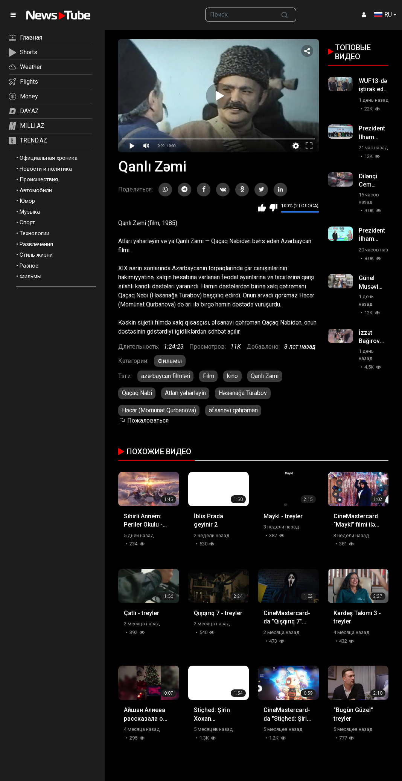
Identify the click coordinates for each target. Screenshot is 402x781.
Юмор (27, 201)
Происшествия (39, 179)
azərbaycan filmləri (165, 376)
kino (232, 376)
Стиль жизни (36, 254)
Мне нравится (262, 207)
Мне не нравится (273, 207)
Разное (29, 265)
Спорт (27, 222)
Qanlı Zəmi (265, 376)
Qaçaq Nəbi (137, 393)
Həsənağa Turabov (243, 393)
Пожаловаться (143, 420)
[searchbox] (239, 15)
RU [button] (383, 14)
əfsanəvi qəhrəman (233, 410)
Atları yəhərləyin (185, 393)
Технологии (34, 233)
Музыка (30, 211)
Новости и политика (46, 168)
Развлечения (36, 244)
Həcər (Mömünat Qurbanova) (159, 410)
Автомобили (36, 190)
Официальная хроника (49, 158)
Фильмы (30, 276)
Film (208, 376)
